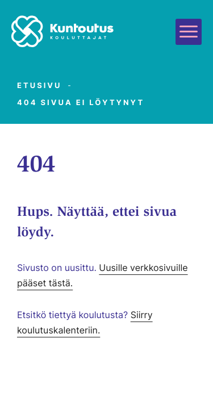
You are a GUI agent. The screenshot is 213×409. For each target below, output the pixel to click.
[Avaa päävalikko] (189, 32)
